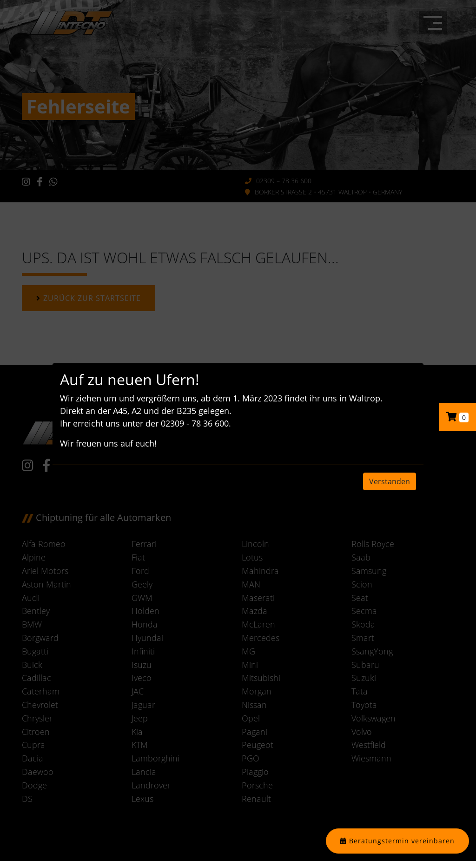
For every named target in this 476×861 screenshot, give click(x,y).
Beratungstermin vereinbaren (402, 840)
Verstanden (389, 481)
